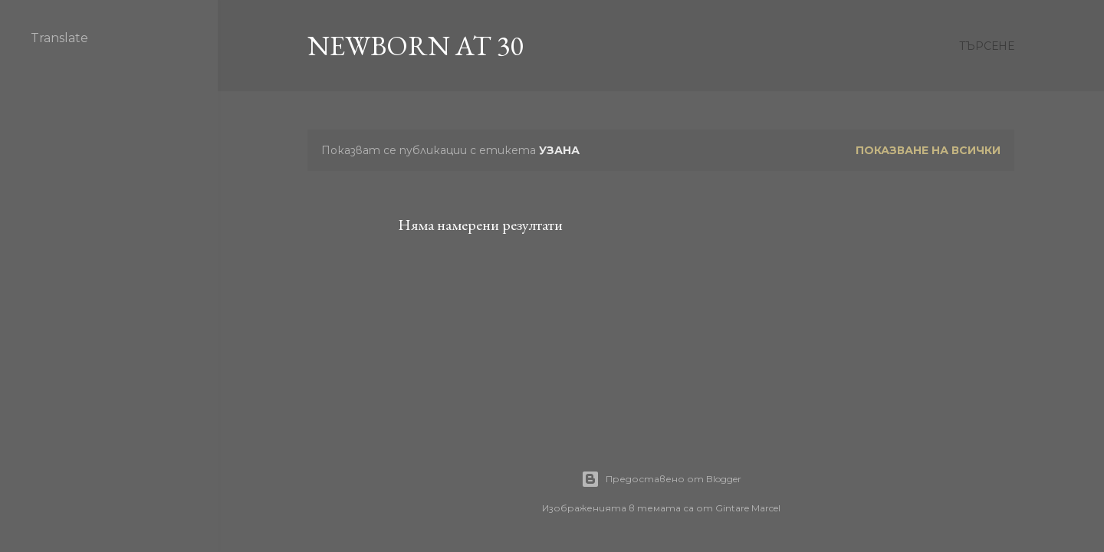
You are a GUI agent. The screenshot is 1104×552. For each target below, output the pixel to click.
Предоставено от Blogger (661, 479)
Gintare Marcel (747, 508)
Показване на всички (928, 150)
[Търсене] (986, 46)
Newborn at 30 (415, 46)
